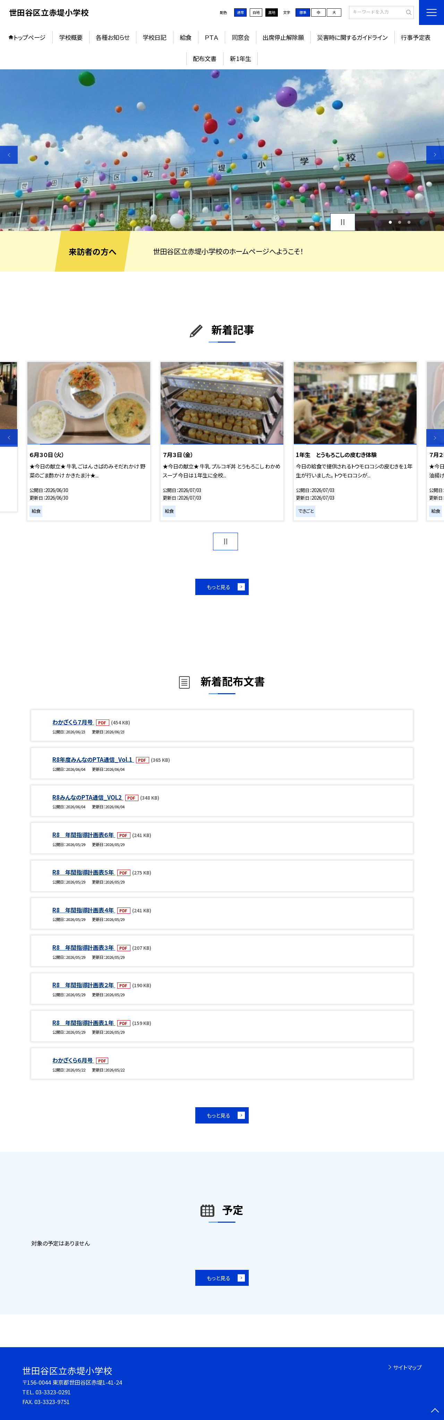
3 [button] (409, 222)
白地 (256, 12)
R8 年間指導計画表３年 (83, 947)
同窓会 (240, 37)
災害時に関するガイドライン (352, 37)
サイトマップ (407, 1367)
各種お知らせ (112, 37)
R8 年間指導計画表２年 (83, 985)
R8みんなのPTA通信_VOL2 (87, 797)
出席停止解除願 (283, 37)
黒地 (271, 12)
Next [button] (435, 155)
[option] (222, 150)
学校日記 (154, 37)
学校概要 (71, 37)
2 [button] (399, 222)
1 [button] (390, 222)
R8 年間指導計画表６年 (83, 835)
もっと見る (218, 587)
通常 (240, 12)
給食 (185, 37)
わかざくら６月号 (73, 1060)
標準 (302, 12)
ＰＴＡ (211, 37)
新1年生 (240, 58)
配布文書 (204, 58)
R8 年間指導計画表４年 (83, 910)
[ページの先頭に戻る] (435, 1411)
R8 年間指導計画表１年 (83, 1022)
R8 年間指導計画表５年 (83, 872)
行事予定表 (415, 37)
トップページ (29, 37)
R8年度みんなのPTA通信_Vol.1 (93, 759)
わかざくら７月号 (73, 722)
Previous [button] (9, 155)
